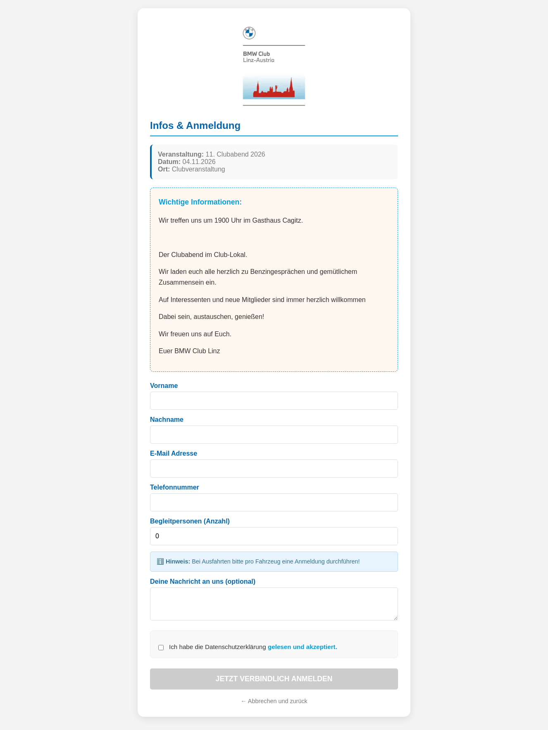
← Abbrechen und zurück (274, 706)
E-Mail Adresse (173, 453)
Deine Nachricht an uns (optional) (202, 581)
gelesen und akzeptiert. (302, 651)
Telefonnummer (174, 487)
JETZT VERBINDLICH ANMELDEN (274, 684)
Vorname (164, 385)
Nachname (166, 419)
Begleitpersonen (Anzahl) (190, 521)
